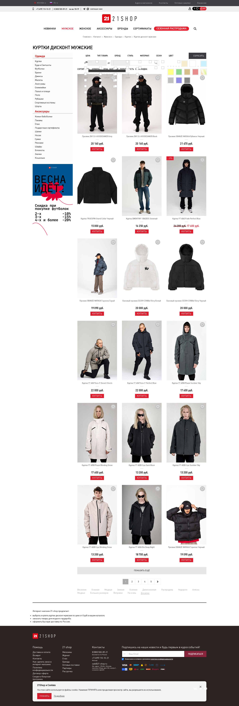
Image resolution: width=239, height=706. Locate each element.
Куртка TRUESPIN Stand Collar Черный (97, 219)
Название (113, 69)
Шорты (38, 106)
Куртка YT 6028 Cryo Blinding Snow (97, 547)
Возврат (37, 655)
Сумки (38, 139)
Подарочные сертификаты (47, 128)
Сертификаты (142, 28)
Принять (44, 696)
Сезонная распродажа (171, 28)
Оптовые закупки (183, 3)
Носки (38, 135)
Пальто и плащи (42, 91)
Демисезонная (149, 589)
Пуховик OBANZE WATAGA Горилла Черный (186, 547)
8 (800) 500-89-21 (60, 9)
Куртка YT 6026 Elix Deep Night (142, 547)
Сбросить (198, 56)
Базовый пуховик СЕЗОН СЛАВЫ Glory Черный (186, 301)
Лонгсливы (40, 84)
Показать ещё (142, 570)
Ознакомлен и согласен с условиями (149, 659)
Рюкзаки (39, 143)
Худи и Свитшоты (43, 65)
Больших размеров (99, 593)
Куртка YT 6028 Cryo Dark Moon (142, 465)
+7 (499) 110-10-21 (43, 9)
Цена (105, 69)
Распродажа (167, 589)
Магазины (67, 652)
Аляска (195, 589)
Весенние (81, 589)
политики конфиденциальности (161, 659)
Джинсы (39, 76)
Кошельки (40, 158)
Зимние (120, 589)
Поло (37, 95)
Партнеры (66, 668)
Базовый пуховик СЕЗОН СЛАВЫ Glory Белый (142, 301)
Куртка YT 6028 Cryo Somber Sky (186, 465)
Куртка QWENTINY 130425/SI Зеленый (141, 219)
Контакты (163, 3)
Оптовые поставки (71, 665)
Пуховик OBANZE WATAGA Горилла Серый (97, 301)
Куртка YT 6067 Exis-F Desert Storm (97, 383)
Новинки (50, 28)
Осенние (95, 589)
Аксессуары (104, 28)
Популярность (127, 69)
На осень (132, 593)
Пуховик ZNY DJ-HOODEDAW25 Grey (97, 136)
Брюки (38, 72)
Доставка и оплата (41, 652)
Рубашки (39, 99)
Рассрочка (67, 671)
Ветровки (118, 593)
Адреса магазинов (143, 3)
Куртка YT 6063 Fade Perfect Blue (186, 219)
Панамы (38, 120)
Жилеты (39, 80)
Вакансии (201, 3)
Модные (108, 589)
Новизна (97, 69)
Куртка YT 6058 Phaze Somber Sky (186, 383)
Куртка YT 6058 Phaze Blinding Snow (97, 465)
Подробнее (59, 696)
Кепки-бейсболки (43, 116)
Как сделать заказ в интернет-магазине (42, 663)
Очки (37, 124)
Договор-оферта (40, 673)
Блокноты (40, 150)
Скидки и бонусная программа (41, 677)
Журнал (66, 655)
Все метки (145, 593)
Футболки (39, 68)
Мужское (67, 28)
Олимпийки (40, 87)
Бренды (122, 28)
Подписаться (195, 654)
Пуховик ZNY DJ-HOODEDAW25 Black (141, 136)
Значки (38, 154)
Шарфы (38, 146)
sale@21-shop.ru (99, 663)
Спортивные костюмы (45, 102)
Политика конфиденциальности (43, 668)
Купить (97, 149)
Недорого (182, 589)
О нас (64, 658)
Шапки (38, 131)
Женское (85, 28)
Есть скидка (141, 69)
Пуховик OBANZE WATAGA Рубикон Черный (186, 136)
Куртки (38, 61)
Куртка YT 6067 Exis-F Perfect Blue (141, 383)
